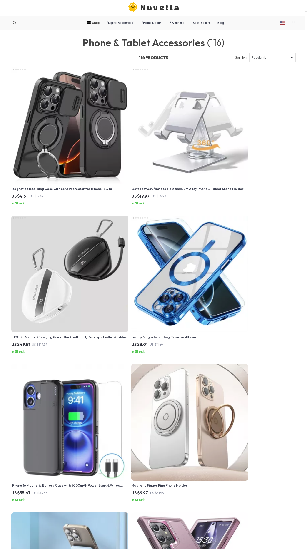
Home (173, 432)
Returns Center (141, 454)
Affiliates (94, 477)
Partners (94, 492)
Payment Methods (143, 462)
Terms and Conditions (186, 469)
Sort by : (241, 62)
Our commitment (229, 463)
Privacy (134, 540)
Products (176, 439)
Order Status (139, 469)
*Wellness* (178, 23)
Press (91, 462)
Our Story (95, 432)
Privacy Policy (180, 462)
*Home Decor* (152, 23)
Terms (124, 540)
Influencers (96, 469)
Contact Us (137, 432)
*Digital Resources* (121, 23)
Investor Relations (101, 484)
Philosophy (96, 507)
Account (175, 454)
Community (96, 514)
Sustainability (97, 499)
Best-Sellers (202, 23)
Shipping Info (139, 439)
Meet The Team (99, 447)
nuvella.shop (226, 432)
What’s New (178, 447)
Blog (220, 23)
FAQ (132, 447)
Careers (93, 454)
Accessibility (149, 540)
